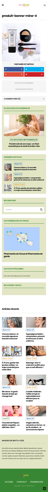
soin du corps (18, 458)
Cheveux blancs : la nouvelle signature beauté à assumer (25, 168)
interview (43, 451)
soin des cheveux (7, 458)
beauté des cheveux (35, 448)
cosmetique (12, 451)
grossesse (36, 451)
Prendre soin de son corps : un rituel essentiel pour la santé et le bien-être (24, 145)
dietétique (20, 451)
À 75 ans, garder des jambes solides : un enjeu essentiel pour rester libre (28, 189)
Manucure (11, 453)
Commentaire (12, 99)
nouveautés (39, 453)
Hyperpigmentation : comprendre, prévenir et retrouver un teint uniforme (29, 179)
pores (16, 456)
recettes (37, 456)
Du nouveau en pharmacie (24, 139)
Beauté (18, 164)
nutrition (5, 456)
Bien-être (19, 184)
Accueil (9, 482)
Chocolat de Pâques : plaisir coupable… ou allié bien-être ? (11, 425)
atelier (21, 448)
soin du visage (28, 458)
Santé (6, 418)
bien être (5, 451)
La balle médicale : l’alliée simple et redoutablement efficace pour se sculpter (34, 396)
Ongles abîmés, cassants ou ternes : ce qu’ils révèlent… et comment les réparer (35, 426)
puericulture (30, 456)
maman (4, 453)
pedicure (11, 456)
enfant (26, 451)
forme (30, 451)
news (32, 453)
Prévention (21, 456)
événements (38, 458)
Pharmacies (36, 482)
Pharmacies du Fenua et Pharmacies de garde (23, 255)
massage (18, 453)
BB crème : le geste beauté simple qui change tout (10, 393)
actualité (5, 448)
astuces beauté (13, 448)
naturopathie (26, 453)
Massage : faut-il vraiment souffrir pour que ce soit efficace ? (35, 365)
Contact (22, 482)
